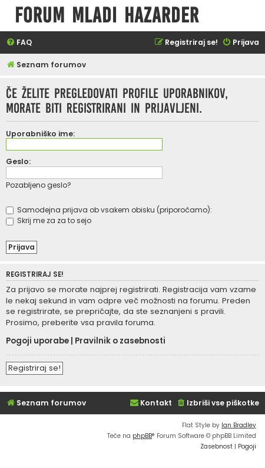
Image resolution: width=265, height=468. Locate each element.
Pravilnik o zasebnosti (120, 341)
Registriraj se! (34, 368)
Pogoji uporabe (37, 341)
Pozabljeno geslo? (38, 185)
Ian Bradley (238, 425)
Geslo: (18, 161)
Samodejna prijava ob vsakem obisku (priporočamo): (109, 210)
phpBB (142, 435)
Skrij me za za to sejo (48, 220)
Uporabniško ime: (40, 134)
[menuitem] (19, 43)
